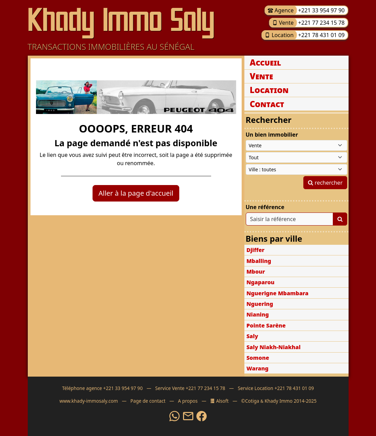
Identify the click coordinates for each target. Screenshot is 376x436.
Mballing (258, 261)
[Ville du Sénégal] (296, 169)
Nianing (257, 314)
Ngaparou (260, 282)
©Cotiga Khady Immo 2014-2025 (279, 401)
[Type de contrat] (296, 145)
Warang (257, 368)
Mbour (255, 271)
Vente (283, 22)
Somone (257, 358)
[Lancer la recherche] (340, 219)
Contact (267, 104)
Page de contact (148, 401)
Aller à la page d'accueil (135, 193)
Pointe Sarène (266, 325)
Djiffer (255, 250)
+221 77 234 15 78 (321, 22)
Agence (281, 10)
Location (279, 35)
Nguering (259, 304)
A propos (187, 401)
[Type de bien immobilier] (296, 157)
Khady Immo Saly (121, 20)
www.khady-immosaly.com (88, 401)
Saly (252, 336)
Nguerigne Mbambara (277, 293)
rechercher (325, 182)
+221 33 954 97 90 (321, 10)
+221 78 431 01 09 (321, 35)
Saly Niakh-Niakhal (273, 347)
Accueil (265, 62)
